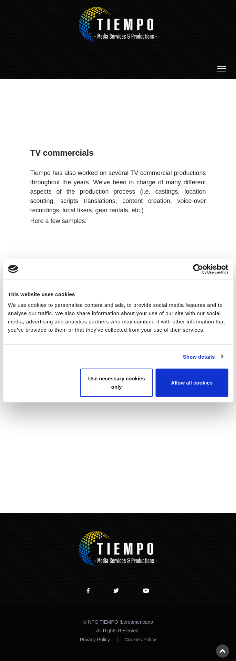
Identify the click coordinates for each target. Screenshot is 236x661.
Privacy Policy (95, 639)
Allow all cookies (192, 383)
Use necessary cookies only (116, 383)
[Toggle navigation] (221, 68)
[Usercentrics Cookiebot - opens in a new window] (198, 269)
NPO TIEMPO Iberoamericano (120, 622)
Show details (199, 356)
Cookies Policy (140, 639)
